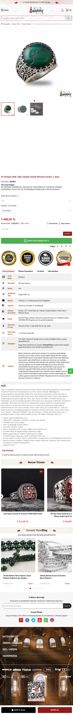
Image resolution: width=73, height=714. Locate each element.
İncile (30, 584)
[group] (36, 62)
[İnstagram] (52, 620)
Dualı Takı (15, 24)
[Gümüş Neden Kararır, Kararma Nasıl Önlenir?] (55, 555)
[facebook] (27, 620)
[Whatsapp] (46, 620)
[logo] (36, 10)
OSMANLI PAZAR (24, 320)
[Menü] (4, 10)
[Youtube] (40, 620)
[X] (33, 620)
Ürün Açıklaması (8, 271)
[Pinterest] (21, 620)
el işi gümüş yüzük (26, 455)
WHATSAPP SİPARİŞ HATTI (36, 241)
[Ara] (68, 18)
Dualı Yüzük (26, 24)
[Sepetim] (68, 10)
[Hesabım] (62, 10)
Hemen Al (55, 710)
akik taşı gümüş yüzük (41, 455)
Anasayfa (5, 24)
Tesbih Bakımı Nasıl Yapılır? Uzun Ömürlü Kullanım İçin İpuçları (17, 576)
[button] (34, 100)
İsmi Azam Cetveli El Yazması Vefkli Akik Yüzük (23, 514)
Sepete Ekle (18, 710)
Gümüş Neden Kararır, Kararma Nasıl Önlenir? (52, 576)
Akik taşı (52, 392)
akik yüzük (17, 412)
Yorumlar (40, 271)
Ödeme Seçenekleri (25, 271)
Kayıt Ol (67, 606)
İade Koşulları (53, 271)
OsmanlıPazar (48, 345)
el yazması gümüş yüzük (11, 455)
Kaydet (67, 234)
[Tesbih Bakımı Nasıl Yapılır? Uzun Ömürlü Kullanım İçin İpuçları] (18, 555)
